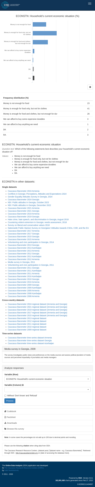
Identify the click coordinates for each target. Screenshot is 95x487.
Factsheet (10, 417)
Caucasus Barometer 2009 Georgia (23, 285)
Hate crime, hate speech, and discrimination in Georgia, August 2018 (38, 219)
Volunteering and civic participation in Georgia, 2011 (31, 265)
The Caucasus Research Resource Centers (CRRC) (24, 468)
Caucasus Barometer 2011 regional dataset (27, 324)
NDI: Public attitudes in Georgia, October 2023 (28, 202)
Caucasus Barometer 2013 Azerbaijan (24, 248)
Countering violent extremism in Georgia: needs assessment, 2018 (37, 222)
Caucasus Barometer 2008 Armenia (23, 296)
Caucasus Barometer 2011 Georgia (23, 268)
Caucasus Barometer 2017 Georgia (23, 234)
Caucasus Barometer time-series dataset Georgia (30, 340)
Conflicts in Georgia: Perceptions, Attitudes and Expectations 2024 (37, 194)
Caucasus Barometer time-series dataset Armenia (30, 338)
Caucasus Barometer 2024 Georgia (23, 199)
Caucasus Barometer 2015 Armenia (23, 239)
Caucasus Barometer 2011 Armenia (23, 273)
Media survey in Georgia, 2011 (21, 262)
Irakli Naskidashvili (11, 470)
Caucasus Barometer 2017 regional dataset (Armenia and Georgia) (37, 312)
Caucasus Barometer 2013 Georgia (23, 245)
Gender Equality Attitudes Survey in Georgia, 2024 (30, 197)
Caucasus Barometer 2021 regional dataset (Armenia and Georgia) (37, 307)
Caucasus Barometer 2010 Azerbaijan (24, 276)
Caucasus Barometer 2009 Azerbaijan (24, 288)
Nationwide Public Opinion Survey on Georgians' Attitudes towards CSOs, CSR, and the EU (48, 228)
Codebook (10, 411)
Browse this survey (14, 429)
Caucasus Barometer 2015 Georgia (23, 236)
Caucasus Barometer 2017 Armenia (23, 231)
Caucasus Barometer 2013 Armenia (23, 251)
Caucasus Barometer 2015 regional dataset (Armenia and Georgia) (37, 315)
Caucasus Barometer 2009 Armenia (23, 290)
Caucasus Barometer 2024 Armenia (23, 191)
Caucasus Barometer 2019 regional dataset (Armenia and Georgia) (37, 310)
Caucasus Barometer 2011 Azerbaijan (24, 271)
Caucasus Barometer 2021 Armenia (23, 208)
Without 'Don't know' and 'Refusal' (20, 395)
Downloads (10, 423)
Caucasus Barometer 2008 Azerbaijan (24, 293)
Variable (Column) (12, 385)
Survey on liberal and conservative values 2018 (29, 225)
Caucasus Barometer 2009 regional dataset (27, 330)
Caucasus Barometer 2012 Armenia (23, 259)
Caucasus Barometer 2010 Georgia (23, 279)
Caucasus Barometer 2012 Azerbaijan (24, 256)
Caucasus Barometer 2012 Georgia (23, 253)
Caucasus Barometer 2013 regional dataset (27, 318)
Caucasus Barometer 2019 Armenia (23, 214)
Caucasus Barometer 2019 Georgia (23, 216)
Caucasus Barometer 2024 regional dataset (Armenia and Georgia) (37, 304)
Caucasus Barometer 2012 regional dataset (27, 321)
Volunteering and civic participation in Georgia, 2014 (31, 242)
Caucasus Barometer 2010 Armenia (23, 282)
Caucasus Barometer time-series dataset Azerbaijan (31, 343)
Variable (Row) (11, 374)
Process (10, 401)
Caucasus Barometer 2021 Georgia (23, 211)
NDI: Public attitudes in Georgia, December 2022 (29, 205)
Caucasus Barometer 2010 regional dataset (27, 327)
